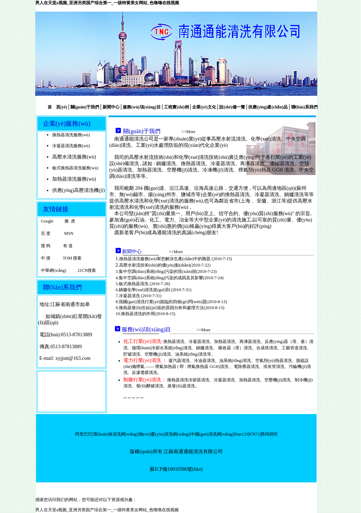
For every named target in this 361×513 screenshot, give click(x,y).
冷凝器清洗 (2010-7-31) (140, 295)
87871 (254, 434)
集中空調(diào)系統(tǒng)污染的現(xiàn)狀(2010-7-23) (168, 271)
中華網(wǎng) (53, 270)
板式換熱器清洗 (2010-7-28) (144, 283)
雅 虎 (70, 221)
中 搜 (45, 258)
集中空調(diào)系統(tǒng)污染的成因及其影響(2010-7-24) (171, 277)
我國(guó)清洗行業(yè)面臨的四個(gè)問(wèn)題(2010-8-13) (173, 301)
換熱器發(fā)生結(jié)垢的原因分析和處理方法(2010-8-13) (171, 307)
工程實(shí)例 (176, 107)
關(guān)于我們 (84, 107)
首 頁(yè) (57, 107)
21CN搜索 (87, 270)
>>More (189, 131)
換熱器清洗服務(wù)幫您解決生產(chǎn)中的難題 (165, 258)
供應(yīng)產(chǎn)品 (268, 107)
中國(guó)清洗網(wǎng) (212, 434)
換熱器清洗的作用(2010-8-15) (148, 313)
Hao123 (241, 434)
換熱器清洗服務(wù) (71, 134)
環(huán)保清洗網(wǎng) (115, 434)
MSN (68, 233)
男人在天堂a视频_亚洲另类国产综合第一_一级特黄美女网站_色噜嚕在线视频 (107, 2)
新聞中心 (111, 107)
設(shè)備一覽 (232, 107)
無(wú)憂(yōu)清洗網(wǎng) (164, 434)
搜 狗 (45, 245)
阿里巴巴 (83, 434)
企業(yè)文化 (204, 107)
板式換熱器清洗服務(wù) (75, 167)
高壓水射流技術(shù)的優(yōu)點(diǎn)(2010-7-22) (164, 265)
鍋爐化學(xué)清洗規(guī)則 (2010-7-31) (155, 289)
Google (47, 221)
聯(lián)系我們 (304, 107)
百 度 (45, 233)
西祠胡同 (269, 434)
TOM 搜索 (71, 258)
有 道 (68, 245)
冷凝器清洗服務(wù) (71, 145)
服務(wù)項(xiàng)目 (141, 107)
